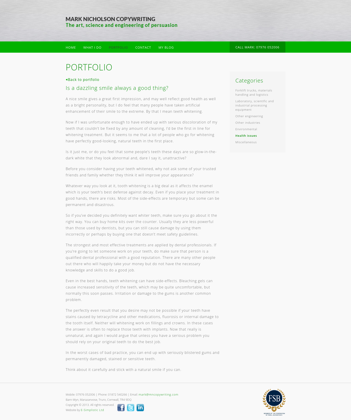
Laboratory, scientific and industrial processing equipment (254, 105)
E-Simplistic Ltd (92, 410)
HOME (71, 47)
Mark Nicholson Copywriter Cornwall (122, 22)
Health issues (246, 136)
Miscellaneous (246, 142)
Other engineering (249, 116)
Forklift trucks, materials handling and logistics (253, 92)
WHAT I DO (92, 47)
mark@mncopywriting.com (158, 394)
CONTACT (143, 47)
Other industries (247, 123)
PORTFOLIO (118, 47)
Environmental (246, 129)
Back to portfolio (83, 79)
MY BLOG (166, 47)
